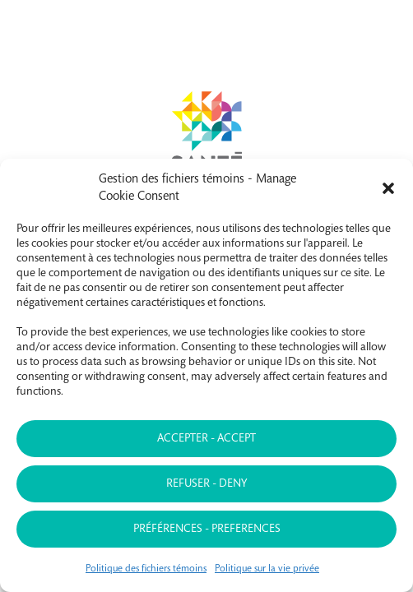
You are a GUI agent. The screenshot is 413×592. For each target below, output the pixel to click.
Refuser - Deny (206, 484)
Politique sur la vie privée (267, 569)
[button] (388, 188)
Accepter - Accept (206, 439)
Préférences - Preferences (207, 529)
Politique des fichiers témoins (146, 569)
